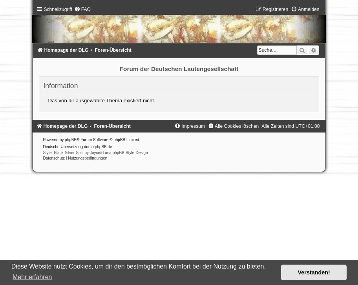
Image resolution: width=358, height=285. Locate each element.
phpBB (71, 140)
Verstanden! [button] (314, 272)
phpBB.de (103, 147)
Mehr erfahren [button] (32, 277)
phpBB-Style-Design (130, 153)
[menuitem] (82, 9)
